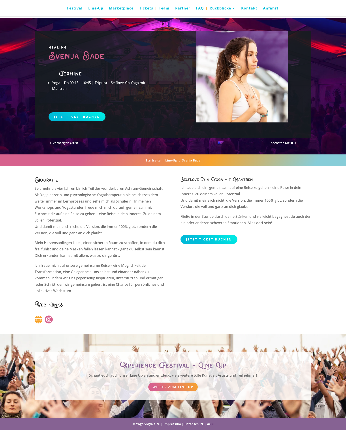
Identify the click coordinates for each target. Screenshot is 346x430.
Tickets (146, 9)
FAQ (200, 9)
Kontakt (249, 9)
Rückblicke (220, 9)
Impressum (172, 424)
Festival (75, 9)
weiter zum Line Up (173, 387)
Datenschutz (193, 424)
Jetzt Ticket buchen (77, 117)
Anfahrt (270, 9)
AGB (210, 424)
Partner (182, 9)
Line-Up (95, 9)
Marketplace (121, 9)
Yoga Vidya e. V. (148, 424)
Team (164, 9)
